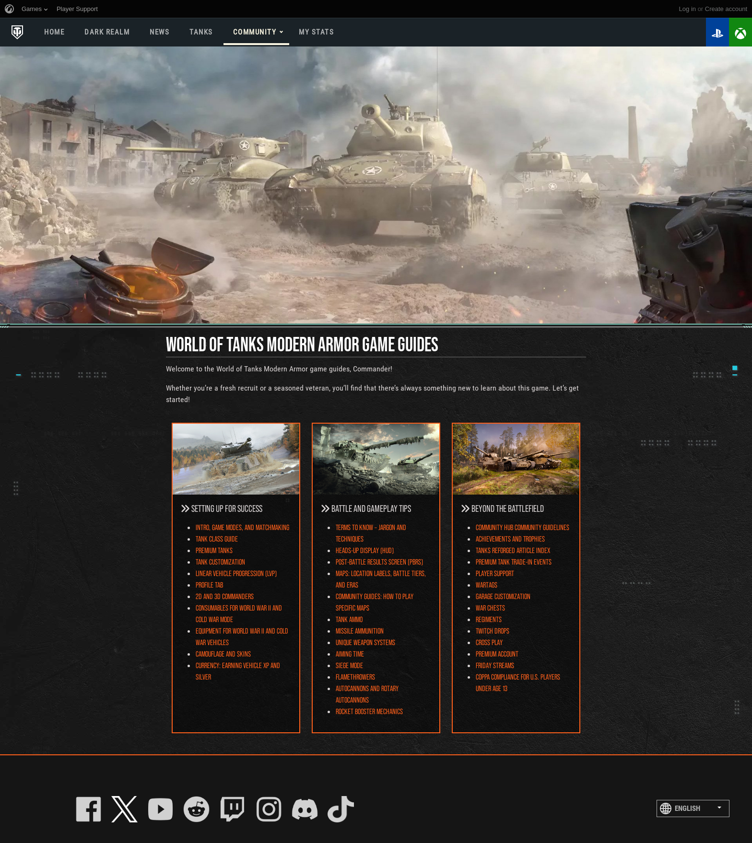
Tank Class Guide (217, 538)
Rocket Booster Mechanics (369, 711)
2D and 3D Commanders (225, 595)
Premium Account (497, 653)
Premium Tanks (214, 549)
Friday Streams (495, 665)
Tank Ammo (349, 619)
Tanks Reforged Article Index (513, 549)
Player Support (495, 572)
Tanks (201, 32)
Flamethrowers (355, 676)
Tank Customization (220, 561)
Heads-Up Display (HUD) (365, 549)
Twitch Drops (492, 630)
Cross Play (489, 642)
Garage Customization (503, 595)
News (159, 32)
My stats (316, 32)
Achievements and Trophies (510, 538)
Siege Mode (349, 665)
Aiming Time (350, 653)
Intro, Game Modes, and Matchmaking (242, 526)
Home (54, 32)
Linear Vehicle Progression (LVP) (236, 572)
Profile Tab (209, 584)
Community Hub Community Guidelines (522, 526)
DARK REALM (106, 32)
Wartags (486, 584)
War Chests (490, 607)
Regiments (489, 619)
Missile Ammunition (360, 630)
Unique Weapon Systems (365, 642)
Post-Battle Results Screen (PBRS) (379, 561)
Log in (687, 8)
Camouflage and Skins (223, 653)
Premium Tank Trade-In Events (514, 561)
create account (726, 8)
